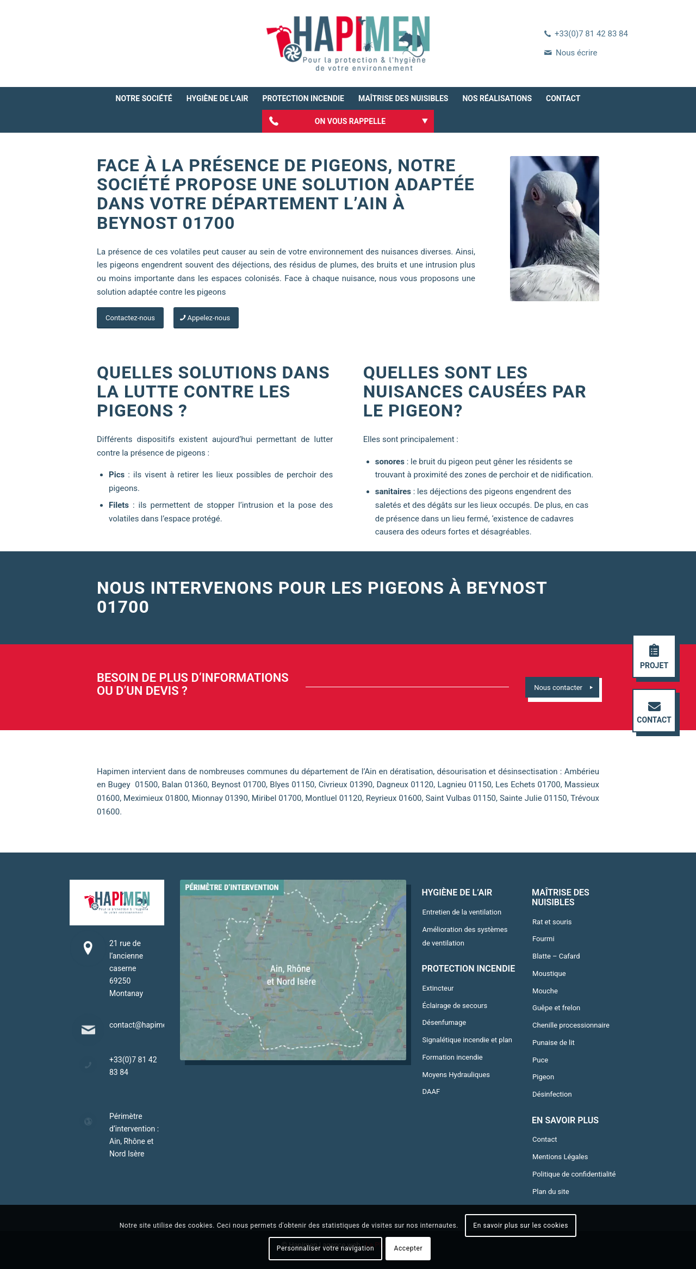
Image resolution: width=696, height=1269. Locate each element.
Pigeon (543, 1077)
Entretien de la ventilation (462, 912)
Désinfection (552, 1094)
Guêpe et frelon (556, 1008)
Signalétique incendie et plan (467, 1040)
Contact (544, 1139)
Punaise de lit (553, 1042)
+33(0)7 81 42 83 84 (591, 34)
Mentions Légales (560, 1157)
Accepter (408, 1248)
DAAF (431, 1091)
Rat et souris (552, 922)
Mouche (545, 991)
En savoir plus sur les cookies (520, 1225)
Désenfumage (444, 1022)
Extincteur (438, 988)
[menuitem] (144, 98)
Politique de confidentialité (574, 1174)
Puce (540, 1060)
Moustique (549, 973)
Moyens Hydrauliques (456, 1075)
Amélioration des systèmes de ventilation (465, 936)
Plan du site (550, 1191)
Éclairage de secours (455, 1005)
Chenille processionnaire (571, 1025)
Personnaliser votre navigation (325, 1248)
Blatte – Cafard (556, 956)
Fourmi (543, 939)
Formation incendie (452, 1057)
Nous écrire (576, 53)
